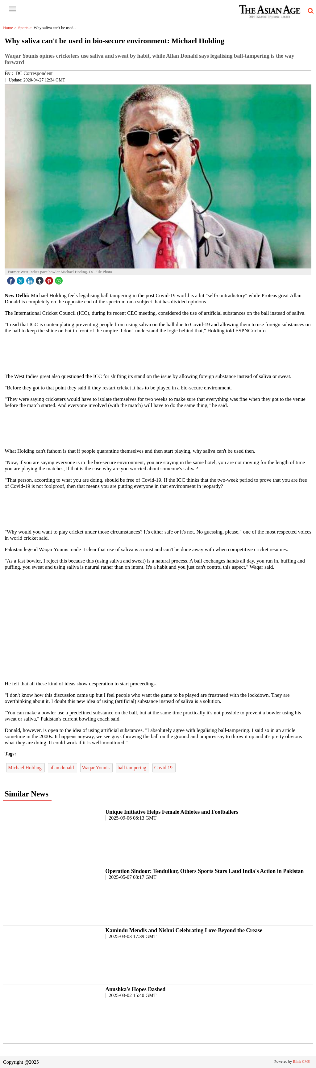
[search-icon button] (309, 11)
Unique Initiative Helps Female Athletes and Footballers (171, 812)
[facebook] (12, 279)
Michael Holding (25, 767)
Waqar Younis (96, 767)
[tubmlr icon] (40, 279)
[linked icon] (31, 279)
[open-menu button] (12, 9)
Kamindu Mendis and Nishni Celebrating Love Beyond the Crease (183, 930)
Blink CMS (301, 1061)
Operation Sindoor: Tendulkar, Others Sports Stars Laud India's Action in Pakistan (204, 871)
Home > (10, 27)
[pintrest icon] (50, 279)
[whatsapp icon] (59, 279)
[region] (158, 353)
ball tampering (133, 767)
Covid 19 (164, 767)
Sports (26, 27)
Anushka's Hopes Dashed (135, 989)
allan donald (62, 767)
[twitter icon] (21, 279)
